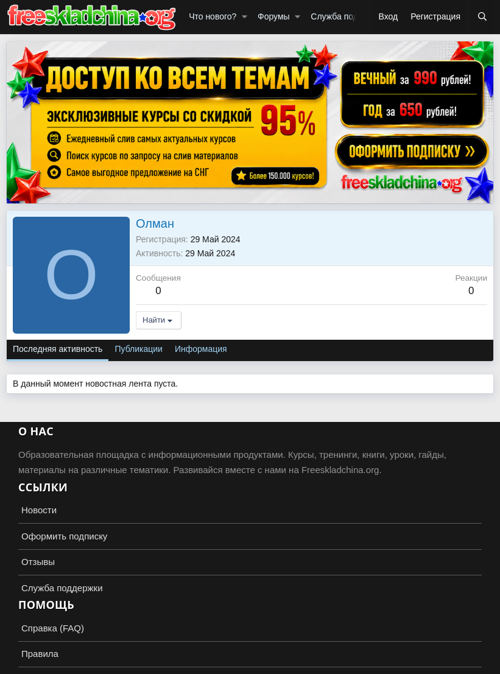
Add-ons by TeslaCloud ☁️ (250, 664)
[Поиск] (482, 17)
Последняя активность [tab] (57, 349)
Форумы (274, 16)
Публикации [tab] (138, 349)
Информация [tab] (201, 349)
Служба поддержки (349, 16)
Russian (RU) (37, 642)
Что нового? (212, 16)
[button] (245, 17)
